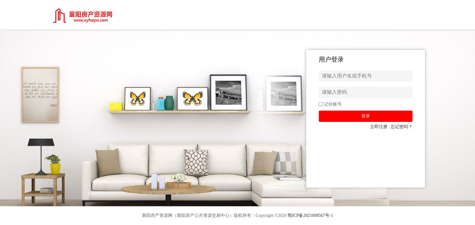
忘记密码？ (401, 126)
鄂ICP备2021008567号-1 (310, 215)
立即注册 (379, 126)
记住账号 (333, 104)
